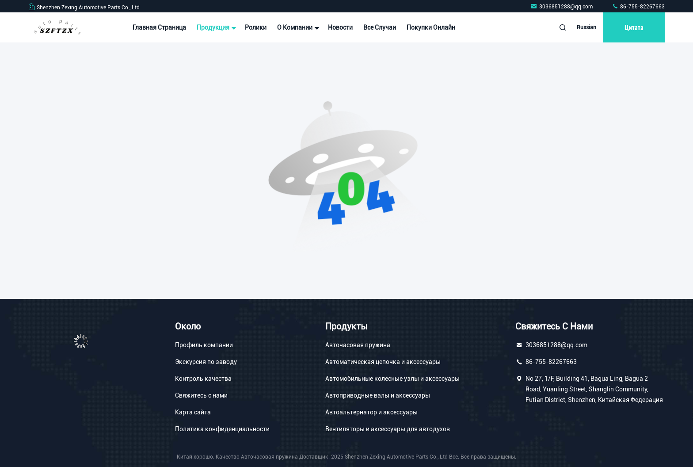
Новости (340, 27)
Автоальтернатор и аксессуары (371, 412)
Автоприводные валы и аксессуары (377, 395)
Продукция (215, 27)
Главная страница (159, 27)
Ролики (256, 27)
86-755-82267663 (638, 7)
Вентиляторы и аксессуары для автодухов (387, 429)
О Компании (297, 27)
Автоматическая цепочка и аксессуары (383, 361)
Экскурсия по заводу (206, 361)
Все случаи (379, 27)
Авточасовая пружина (357, 344)
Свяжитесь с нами (201, 395)
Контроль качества (203, 378)
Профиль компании (204, 344)
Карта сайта (193, 412)
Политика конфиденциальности (222, 429)
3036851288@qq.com (562, 7)
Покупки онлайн (431, 27)
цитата (634, 27)
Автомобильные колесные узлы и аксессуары (392, 378)
